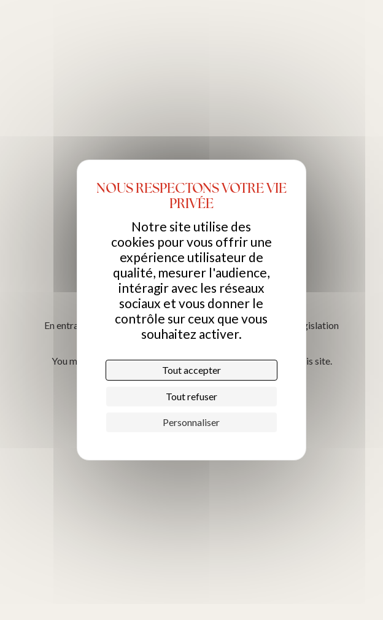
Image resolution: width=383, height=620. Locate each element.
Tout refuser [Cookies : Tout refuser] (191, 396)
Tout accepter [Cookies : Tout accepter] (191, 370)
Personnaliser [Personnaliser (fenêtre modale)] (191, 422)
